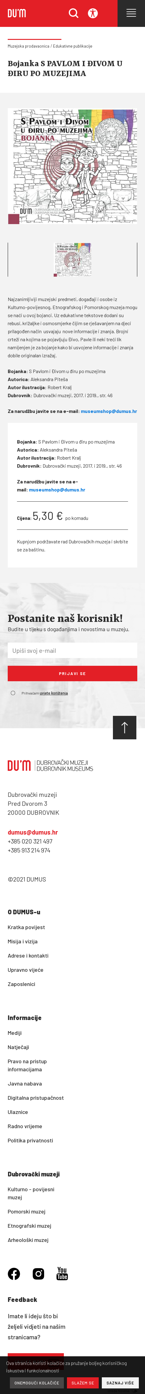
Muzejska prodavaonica (28, 46)
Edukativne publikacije (72, 46)
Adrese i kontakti (28, 955)
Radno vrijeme (25, 1126)
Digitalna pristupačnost (36, 1097)
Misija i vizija (23, 941)
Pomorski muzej (26, 1211)
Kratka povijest (26, 927)
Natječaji (18, 1046)
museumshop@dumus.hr (109, 411)
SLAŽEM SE (83, 1382)
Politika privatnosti (30, 1140)
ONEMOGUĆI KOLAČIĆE (36, 1382)
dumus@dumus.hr (33, 832)
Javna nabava (25, 1083)
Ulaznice (18, 1111)
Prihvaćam (45, 693)
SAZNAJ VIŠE (120, 1382)
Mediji (15, 1032)
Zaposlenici (21, 983)
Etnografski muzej (29, 1225)
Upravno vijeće (26, 969)
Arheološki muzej (28, 1239)
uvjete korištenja (54, 693)
